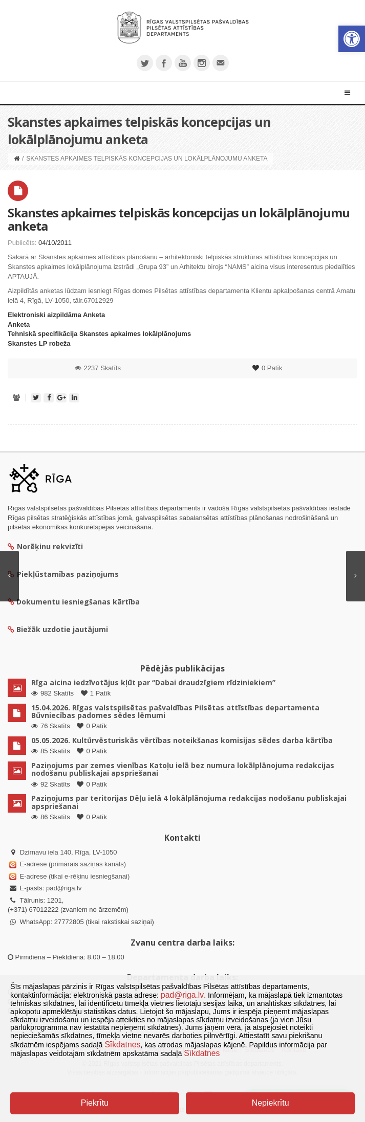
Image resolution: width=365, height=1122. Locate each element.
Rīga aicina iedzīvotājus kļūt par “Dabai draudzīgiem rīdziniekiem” (153, 682)
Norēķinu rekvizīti (45, 546)
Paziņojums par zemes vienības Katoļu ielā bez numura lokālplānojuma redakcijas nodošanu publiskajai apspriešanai (182, 769)
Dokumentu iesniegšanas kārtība (78, 602)
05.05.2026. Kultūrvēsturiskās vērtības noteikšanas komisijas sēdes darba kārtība (182, 740)
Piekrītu (95, 1102)
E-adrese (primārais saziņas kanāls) (73, 864)
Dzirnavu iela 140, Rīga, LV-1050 (68, 852)
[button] (351, 39)
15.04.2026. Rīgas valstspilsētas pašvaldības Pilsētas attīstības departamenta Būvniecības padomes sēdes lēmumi (175, 711)
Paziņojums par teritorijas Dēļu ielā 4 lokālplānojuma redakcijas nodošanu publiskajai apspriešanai (189, 802)
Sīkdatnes (122, 1044)
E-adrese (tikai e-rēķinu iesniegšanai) (74, 876)
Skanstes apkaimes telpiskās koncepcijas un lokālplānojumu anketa (179, 219)
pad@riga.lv (64, 888)
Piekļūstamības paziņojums (63, 574)
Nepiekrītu (270, 1102)
